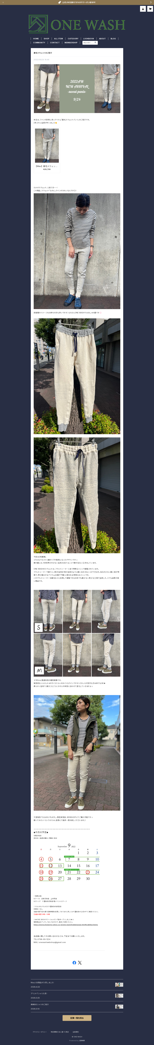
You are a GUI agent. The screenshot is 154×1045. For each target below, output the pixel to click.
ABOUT (102, 39)
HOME (36, 39)
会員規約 (76, 1032)
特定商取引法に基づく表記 (60, 1032)
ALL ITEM (58, 39)
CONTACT (55, 43)
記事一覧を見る (77, 1018)
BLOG (113, 39)
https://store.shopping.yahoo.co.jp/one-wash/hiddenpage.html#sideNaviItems (66, 925)
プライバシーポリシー (40, 1032)
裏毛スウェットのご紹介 (43, 53)
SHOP (46, 39)
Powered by (77, 1041)
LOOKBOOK (88, 39)
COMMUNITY (39, 43)
